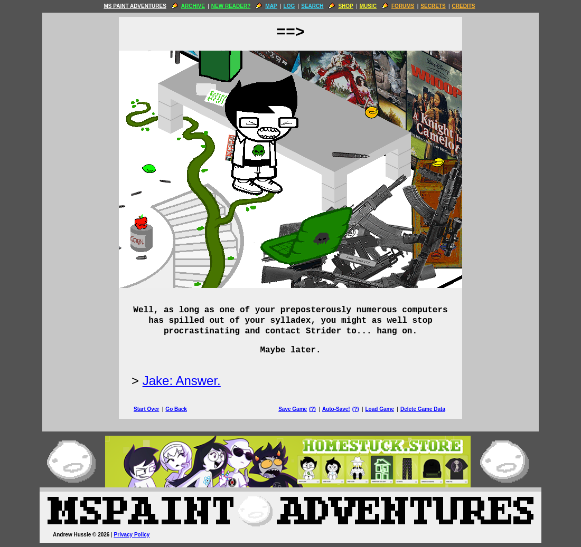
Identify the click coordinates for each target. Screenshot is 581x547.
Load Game (379, 409)
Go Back (176, 409)
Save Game (292, 409)
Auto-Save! (336, 409)
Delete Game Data (422, 409)
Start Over (146, 409)
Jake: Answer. (182, 380)
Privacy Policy (132, 535)
